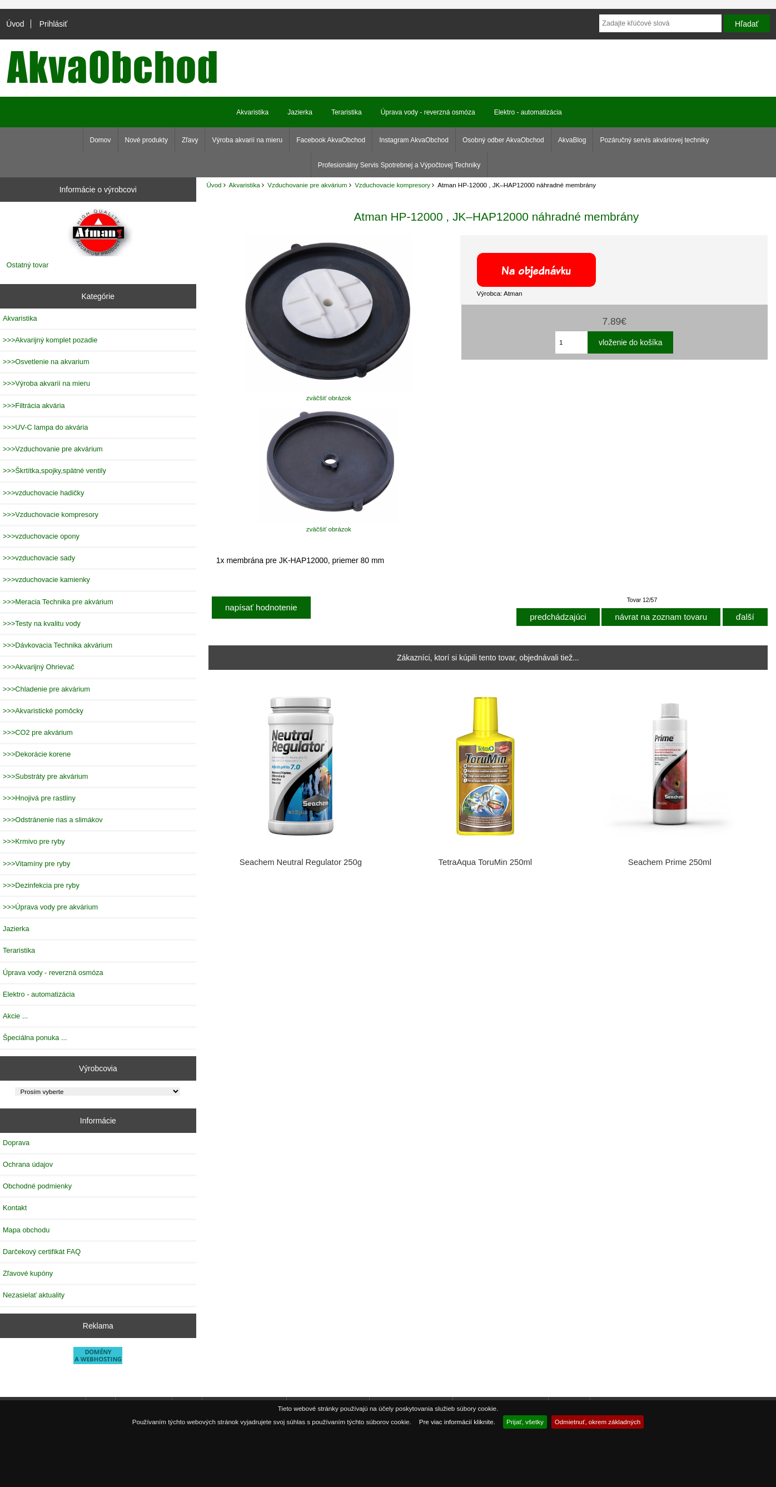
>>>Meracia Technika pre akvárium (58, 602)
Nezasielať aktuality (33, 1295)
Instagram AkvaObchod (414, 140)
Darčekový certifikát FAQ (42, 1251)
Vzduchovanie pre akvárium (307, 184)
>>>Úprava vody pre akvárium (50, 907)
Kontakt (15, 1207)
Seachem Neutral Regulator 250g (301, 862)
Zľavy (190, 140)
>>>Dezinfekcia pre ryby (41, 885)
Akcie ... (15, 1016)
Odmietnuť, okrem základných (598, 1421)
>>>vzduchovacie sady (39, 558)
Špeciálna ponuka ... (35, 1037)
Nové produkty (146, 140)
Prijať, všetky (525, 1421)
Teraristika (346, 112)
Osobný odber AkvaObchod (503, 140)
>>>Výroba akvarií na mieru (46, 383)
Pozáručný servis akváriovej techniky (654, 140)
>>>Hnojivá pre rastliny (39, 798)
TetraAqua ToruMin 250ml (485, 862)
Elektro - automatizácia (528, 112)
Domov (100, 140)
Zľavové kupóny (28, 1273)
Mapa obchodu (26, 1230)
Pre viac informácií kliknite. (457, 1421)
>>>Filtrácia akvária (34, 405)
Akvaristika (244, 184)
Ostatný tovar (28, 265)
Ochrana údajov (28, 1164)
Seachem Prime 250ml (670, 862)
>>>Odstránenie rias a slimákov (53, 819)
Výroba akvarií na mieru (247, 140)
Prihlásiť (53, 23)
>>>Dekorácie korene (37, 754)
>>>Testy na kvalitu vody (42, 623)
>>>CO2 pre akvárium (38, 732)
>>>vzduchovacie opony (41, 536)
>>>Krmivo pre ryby (34, 841)
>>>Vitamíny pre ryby (36, 863)
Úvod (15, 23)
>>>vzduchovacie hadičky (43, 493)
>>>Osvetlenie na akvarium (46, 361)
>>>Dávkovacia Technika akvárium (57, 645)
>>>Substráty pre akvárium (45, 776)
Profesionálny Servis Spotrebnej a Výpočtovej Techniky (399, 165)
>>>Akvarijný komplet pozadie (50, 340)
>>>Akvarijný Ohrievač (38, 667)
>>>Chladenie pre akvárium (46, 689)
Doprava (16, 1142)
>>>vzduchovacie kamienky (46, 579)
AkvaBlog (572, 140)
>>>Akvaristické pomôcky (43, 711)
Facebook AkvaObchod (330, 140)
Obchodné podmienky (37, 1186)
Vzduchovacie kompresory (392, 184)
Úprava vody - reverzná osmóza (428, 112)
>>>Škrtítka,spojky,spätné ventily (54, 470)
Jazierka (299, 112)
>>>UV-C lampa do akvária (45, 427)
